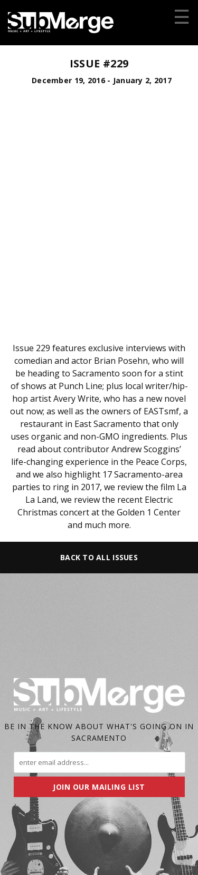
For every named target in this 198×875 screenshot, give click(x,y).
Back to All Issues (99, 557)
